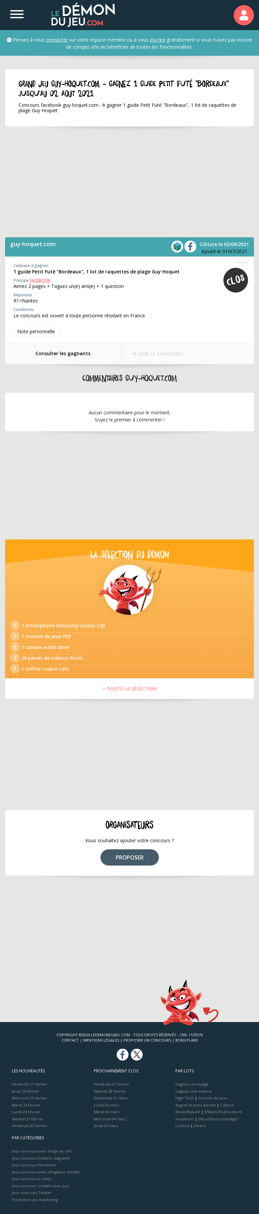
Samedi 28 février (110, 1091)
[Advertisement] (129, 182)
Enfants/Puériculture (223, 1111)
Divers (199, 1125)
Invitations (184, 1118)
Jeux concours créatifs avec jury (40, 1185)
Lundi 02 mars (106, 1105)
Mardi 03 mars (106, 1111)
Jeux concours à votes (31, 1178)
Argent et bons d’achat (195, 1105)
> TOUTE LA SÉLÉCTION (130, 688)
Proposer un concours (147, 1040)
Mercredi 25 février (29, 1097)
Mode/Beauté (187, 1111)
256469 (241, 262)
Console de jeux (212, 1097)
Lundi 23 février (26, 1111)
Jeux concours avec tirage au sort (42, 1151)
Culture (227, 1105)
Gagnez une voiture (193, 1091)
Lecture (182, 1125)
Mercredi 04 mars (110, 1118)
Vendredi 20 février (29, 1125)
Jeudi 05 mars (106, 1125)
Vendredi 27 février (29, 1084)
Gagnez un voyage (192, 1084)
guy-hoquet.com (33, 244)
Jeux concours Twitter (32, 1192)
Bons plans (186, 1040)
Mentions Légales (101, 1040)
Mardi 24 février (26, 1105)
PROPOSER (130, 857)
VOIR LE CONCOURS (158, 353)
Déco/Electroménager (218, 1118)
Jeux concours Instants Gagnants (41, 1158)
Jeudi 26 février (25, 1091)
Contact (70, 1040)
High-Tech (184, 1097)
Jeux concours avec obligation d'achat (46, 1171)
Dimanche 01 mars (110, 1097)
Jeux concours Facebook (34, 1164)
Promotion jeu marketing (35, 1199)
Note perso (36, 331)
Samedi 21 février (28, 1118)
